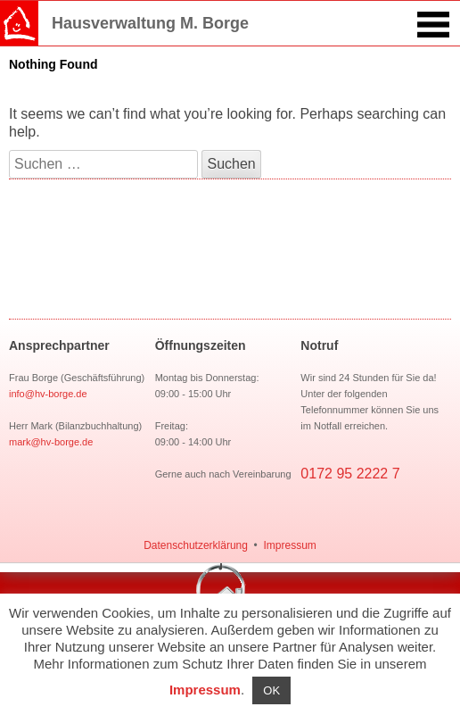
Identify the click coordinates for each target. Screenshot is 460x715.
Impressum (289, 545)
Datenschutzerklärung (196, 545)
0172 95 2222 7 (349, 473)
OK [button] (271, 690)
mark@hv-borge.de (51, 441)
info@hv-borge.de (48, 393)
